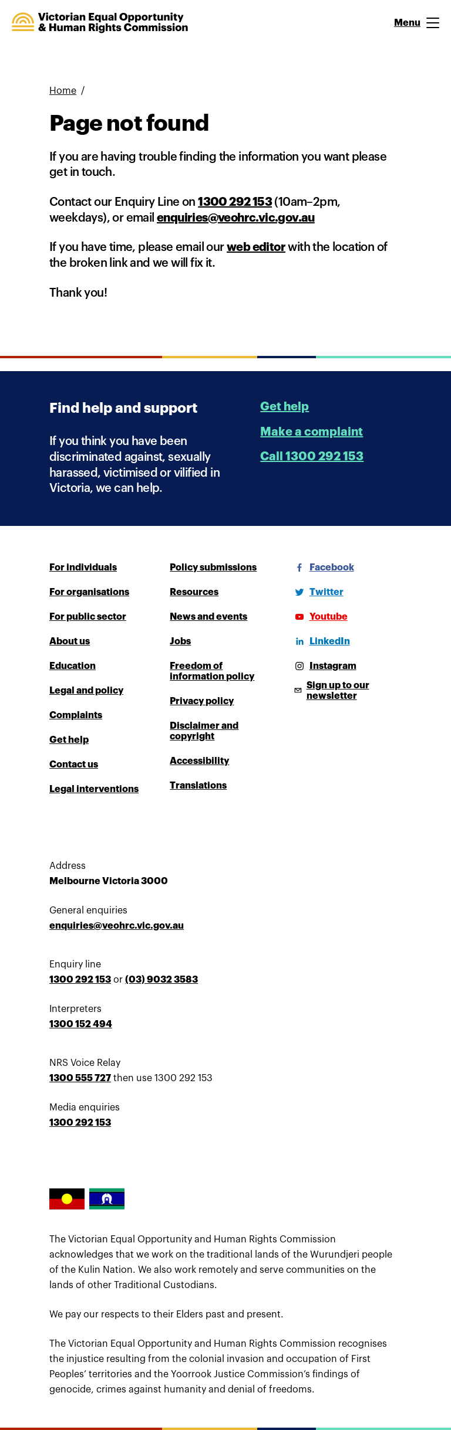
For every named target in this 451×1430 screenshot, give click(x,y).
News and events (208, 616)
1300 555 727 (80, 1078)
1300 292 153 (235, 202)
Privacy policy (202, 701)
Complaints (75, 715)
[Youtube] (319, 617)
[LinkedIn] (320, 641)
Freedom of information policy (212, 671)
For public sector (87, 616)
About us (69, 641)
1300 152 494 (80, 1024)
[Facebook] (322, 567)
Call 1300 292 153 (312, 456)
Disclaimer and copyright (204, 731)
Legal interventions (94, 789)
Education (72, 666)
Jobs (180, 641)
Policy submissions (213, 567)
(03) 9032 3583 (161, 979)
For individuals (83, 567)
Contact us (73, 764)
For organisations (89, 592)
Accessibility (199, 761)
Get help (284, 406)
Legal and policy (86, 690)
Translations (198, 785)
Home (62, 91)
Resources (194, 592)
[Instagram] (323, 666)
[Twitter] (317, 592)
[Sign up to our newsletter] (346, 690)
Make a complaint (311, 432)
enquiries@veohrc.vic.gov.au (236, 218)
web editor (256, 247)
